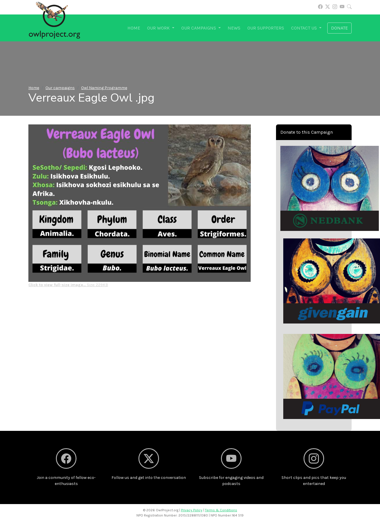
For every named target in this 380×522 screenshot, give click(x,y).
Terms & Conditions (221, 510)
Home (133, 28)
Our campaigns (60, 87)
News (234, 28)
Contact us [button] (304, 28)
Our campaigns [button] (199, 28)
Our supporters (265, 28)
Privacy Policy (191, 510)
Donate (339, 28)
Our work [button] (159, 28)
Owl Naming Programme (104, 87)
